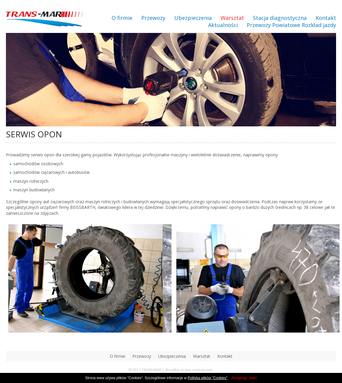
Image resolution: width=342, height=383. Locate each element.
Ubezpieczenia (193, 17)
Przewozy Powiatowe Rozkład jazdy (291, 24)
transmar (44, 20)
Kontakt (326, 17)
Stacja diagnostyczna (280, 17)
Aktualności (223, 24)
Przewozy (153, 17)
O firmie (122, 17)
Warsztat (232, 17)
